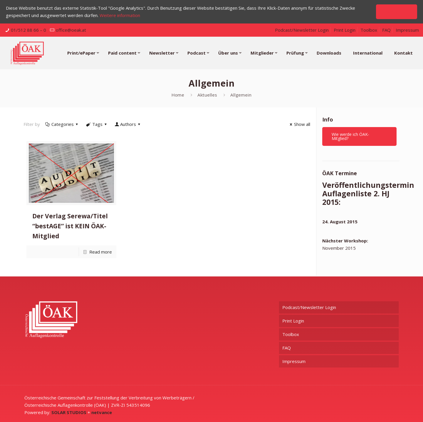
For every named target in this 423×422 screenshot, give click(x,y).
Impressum (407, 30)
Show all (299, 124)
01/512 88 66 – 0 (28, 30)
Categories (62, 124)
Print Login (344, 30)
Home (178, 95)
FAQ (386, 30)
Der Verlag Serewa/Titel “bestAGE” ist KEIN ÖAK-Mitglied (70, 226)
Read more (100, 252)
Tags (97, 124)
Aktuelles (207, 95)
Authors (128, 124)
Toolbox (368, 30)
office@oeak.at (71, 30)
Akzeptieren (396, 11)
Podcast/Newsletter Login (302, 30)
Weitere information (120, 15)
